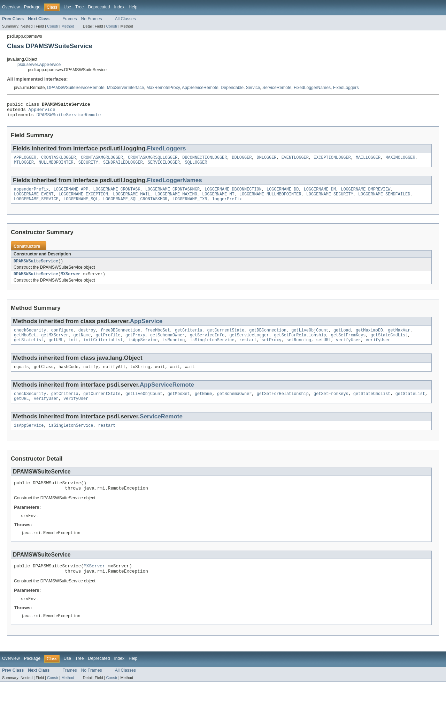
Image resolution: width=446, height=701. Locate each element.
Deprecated (99, 7)
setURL (323, 350)
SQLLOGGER (196, 167)
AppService (42, 111)
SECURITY (88, 167)
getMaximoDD (369, 339)
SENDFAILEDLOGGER (123, 167)
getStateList (29, 350)
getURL (56, 350)
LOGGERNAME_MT (218, 200)
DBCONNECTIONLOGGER (204, 161)
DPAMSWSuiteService (36, 268)
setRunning (298, 350)
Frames (69, 18)
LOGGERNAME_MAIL (131, 200)
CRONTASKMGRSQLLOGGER (152, 161)
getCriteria (188, 339)
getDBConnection (267, 339)
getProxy (135, 344)
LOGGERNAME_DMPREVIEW (365, 194)
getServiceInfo (207, 344)
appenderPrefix (31, 194)
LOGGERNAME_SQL (80, 205)
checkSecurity (30, 339)
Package (32, 7)
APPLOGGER (25, 161)
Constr (52, 26)
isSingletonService (212, 350)
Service (253, 87)
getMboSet (25, 344)
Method (67, 26)
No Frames (91, 18)
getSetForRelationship (300, 344)
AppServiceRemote (200, 87)
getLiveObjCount (310, 339)
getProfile (108, 344)
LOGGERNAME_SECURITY (329, 200)
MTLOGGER (24, 167)
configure (62, 339)
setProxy (272, 350)
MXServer (70, 282)
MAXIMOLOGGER (400, 161)
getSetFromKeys (348, 344)
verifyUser (348, 350)
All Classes (125, 18)
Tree (79, 7)
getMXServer (54, 344)
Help (133, 7)
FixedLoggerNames (312, 87)
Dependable (232, 87)
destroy (87, 339)
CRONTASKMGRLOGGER (102, 161)
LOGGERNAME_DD (283, 194)
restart (248, 350)
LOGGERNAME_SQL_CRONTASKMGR (135, 205)
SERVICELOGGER (164, 167)
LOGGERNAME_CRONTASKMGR (172, 194)
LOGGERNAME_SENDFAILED (384, 200)
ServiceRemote (276, 87)
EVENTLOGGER (295, 161)
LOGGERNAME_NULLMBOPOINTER (270, 200)
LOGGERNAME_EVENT (34, 200)
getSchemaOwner (167, 344)
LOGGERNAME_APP (71, 194)
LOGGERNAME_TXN (189, 205)
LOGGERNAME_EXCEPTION (83, 200)
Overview (11, 7)
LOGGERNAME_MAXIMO (176, 200)
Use (67, 7)
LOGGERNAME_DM (320, 194)
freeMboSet (157, 339)
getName (82, 344)
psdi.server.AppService (39, 64)
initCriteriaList (103, 350)
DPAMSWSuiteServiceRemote (76, 87)
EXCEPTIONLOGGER (332, 161)
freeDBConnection (120, 339)
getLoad (342, 339)
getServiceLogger (249, 344)
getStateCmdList (389, 344)
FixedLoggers (346, 87)
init (73, 350)
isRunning (173, 350)
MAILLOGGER (368, 161)
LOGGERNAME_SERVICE (36, 205)
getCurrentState (225, 339)
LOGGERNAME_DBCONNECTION (233, 194)
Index (119, 7)
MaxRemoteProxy (163, 87)
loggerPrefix (227, 205)
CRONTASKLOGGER (58, 161)
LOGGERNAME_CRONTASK (116, 194)
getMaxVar (399, 339)
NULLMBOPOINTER (56, 167)
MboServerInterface (125, 87)
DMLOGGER (267, 161)
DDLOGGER (242, 161)
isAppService (142, 350)
